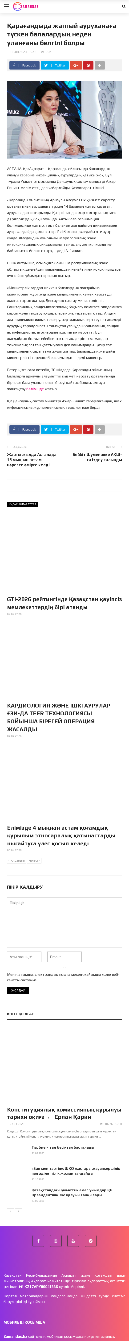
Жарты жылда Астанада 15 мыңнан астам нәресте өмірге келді (31, 459)
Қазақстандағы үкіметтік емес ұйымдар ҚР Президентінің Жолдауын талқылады (72, 1192)
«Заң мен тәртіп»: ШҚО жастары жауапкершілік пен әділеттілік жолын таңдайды (76, 1171)
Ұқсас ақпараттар (22, 504)
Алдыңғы (16, 860)
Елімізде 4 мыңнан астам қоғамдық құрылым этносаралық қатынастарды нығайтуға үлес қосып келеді (61, 835)
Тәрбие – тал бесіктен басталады (63, 1147)
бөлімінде (35, 389)
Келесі (34, 860)
